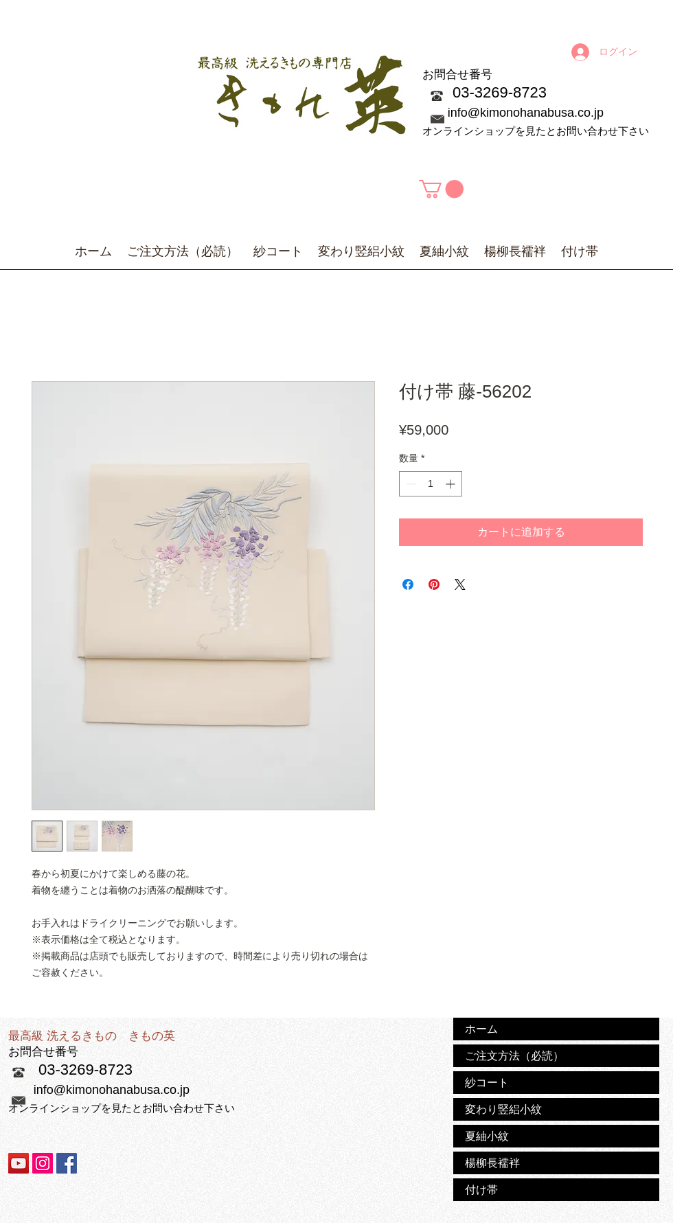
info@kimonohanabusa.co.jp (526, 112)
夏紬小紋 (487, 1135)
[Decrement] (409, 484)
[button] (441, 189)
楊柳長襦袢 (492, 1162)
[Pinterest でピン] (434, 584)
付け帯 (481, 1189)
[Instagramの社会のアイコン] (42, 1163)
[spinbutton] (430, 484)
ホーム (481, 1028)
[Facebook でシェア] (408, 584)
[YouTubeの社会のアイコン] (18, 1163)
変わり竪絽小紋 (503, 1109)
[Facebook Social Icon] (66, 1163)
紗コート (487, 1082)
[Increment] (451, 484)
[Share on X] (460, 584)
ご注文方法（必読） (514, 1055)
